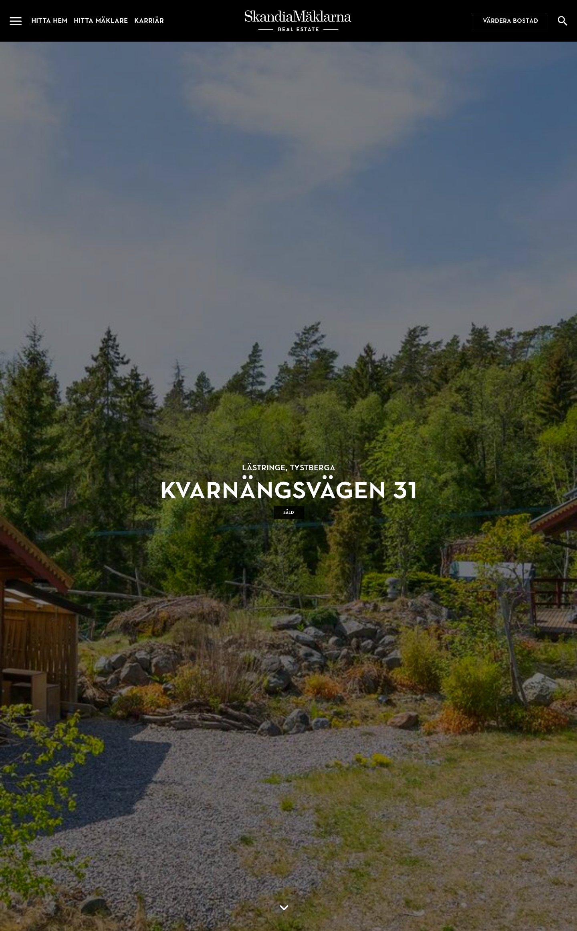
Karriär (149, 20)
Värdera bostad (510, 20)
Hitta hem (49, 20)
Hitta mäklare (101, 20)
